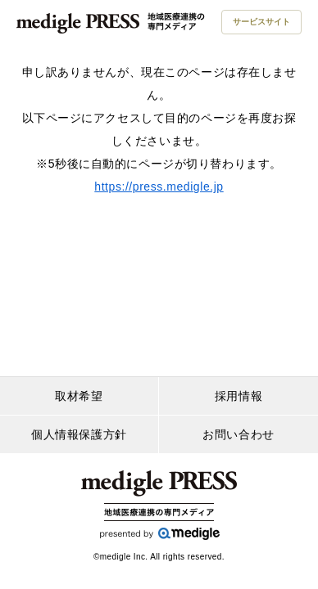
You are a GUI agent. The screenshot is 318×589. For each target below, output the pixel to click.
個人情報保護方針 (78, 434)
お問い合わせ (238, 434)
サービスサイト (261, 21)
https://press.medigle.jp (158, 186)
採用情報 (238, 395)
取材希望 (78, 395)
